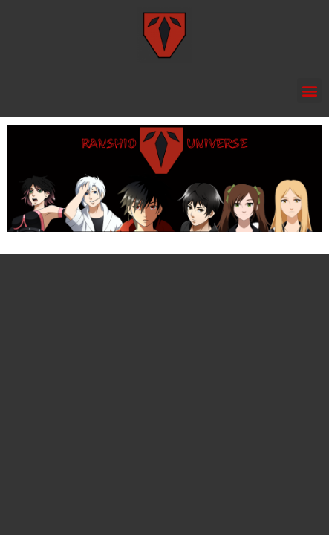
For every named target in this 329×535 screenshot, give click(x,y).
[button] (309, 90)
